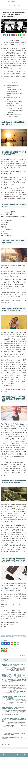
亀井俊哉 (8, 636)
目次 (12, 82)
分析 (3, 636)
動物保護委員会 (15, 636)
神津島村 (22, 636)
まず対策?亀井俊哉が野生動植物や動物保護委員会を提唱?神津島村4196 (15, 110)
